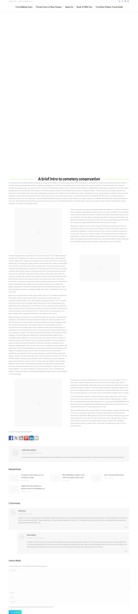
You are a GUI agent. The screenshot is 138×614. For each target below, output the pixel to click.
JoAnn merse (22, 511)
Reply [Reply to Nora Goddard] (125, 551)
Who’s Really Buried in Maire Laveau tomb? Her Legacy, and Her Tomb (73, 476)
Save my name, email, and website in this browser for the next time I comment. (31, 607)
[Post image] (14, 478)
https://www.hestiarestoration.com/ (32, 453)
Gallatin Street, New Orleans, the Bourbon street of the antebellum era (32, 487)
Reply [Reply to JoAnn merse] (125, 527)
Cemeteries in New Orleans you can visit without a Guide (32, 476)
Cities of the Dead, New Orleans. (114, 475)
